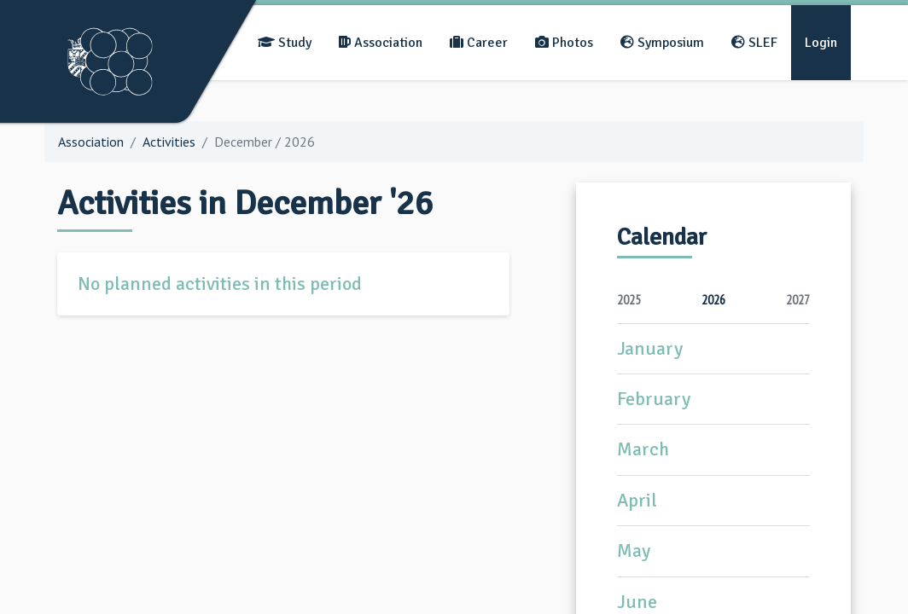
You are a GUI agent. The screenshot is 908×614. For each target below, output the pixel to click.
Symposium (662, 42)
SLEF (754, 42)
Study (284, 42)
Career (479, 42)
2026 (713, 299)
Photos (564, 42)
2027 (798, 299)
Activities (169, 141)
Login (821, 42)
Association (380, 42)
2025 (629, 299)
